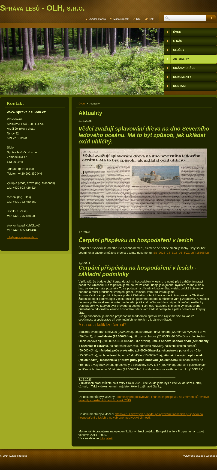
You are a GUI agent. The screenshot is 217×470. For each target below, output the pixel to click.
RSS (138, 19)
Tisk (151, 19)
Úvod (81, 103)
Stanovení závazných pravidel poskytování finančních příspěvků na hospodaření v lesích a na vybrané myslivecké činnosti (140, 415)
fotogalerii (106, 438)
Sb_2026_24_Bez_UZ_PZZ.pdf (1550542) (181, 252)
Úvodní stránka (97, 19)
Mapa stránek (121, 19)
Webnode (211, 455)
